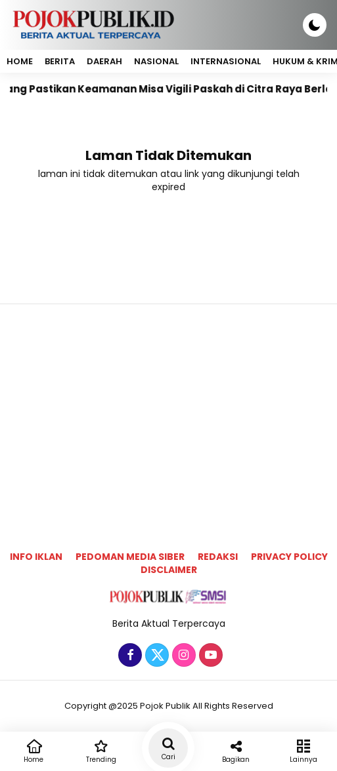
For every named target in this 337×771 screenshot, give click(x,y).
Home (20, 61)
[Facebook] (128, 655)
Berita (60, 61)
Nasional (156, 61)
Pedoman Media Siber (130, 556)
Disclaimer (169, 569)
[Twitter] (155, 655)
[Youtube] (209, 655)
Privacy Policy (289, 556)
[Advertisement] (168, 406)
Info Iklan (36, 556)
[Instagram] (182, 655)
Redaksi (218, 556)
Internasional (226, 61)
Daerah (104, 61)
